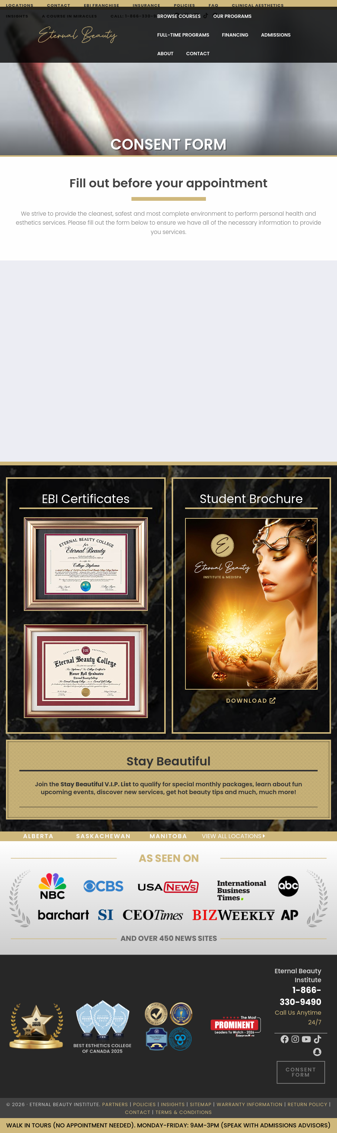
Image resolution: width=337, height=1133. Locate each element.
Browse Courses (87, 19)
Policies (184, 5)
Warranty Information (250, 1104)
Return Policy (308, 1104)
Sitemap (201, 1104)
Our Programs (140, 19)
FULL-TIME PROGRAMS (198, 19)
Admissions (80, 37)
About (116, 37)
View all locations (233, 836)
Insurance (146, 5)
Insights (173, 1104)
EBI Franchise (101, 5)
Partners (115, 1104)
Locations (20, 5)
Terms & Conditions (184, 1112)
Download (251, 700)
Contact (58, 5)
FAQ (213, 5)
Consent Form (301, 1072)
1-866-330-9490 (300, 996)
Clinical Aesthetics (258, 5)
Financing (250, 19)
